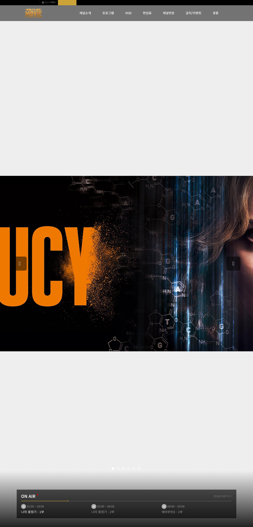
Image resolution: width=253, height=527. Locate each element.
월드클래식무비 (67, 2)
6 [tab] (139, 469)
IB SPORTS (30, 2)
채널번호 (168, 13)
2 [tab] (118, 469)
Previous (20, 264)
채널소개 (85, 13)
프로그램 (108, 13)
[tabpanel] (126, 263)
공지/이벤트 (194, 13)
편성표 (147, 13)
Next (233, 264)
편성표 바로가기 (223, 496)
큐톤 (216, 13)
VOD (128, 13)
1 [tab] (113, 469)
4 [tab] (129, 469)
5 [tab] (134, 469)
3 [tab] (124, 469)
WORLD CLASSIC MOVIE (34, 13)
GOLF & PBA (49, 2)
